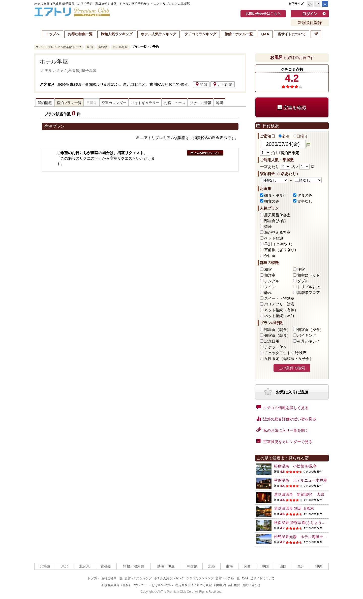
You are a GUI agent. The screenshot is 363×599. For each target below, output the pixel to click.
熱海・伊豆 (166, 566)
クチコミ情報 (200, 103)
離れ (268, 292)
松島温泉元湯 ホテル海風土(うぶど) (305, 537)
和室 (268, 269)
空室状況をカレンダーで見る (284, 441)
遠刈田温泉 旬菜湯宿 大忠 (299, 494)
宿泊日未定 (287, 153)
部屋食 (277, 329)
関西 (247, 566)
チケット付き (275, 347)
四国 (283, 566)
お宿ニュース (174, 103)
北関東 (84, 566)
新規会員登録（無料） (116, 585)
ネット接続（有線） (281, 310)
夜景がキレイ (308, 341)
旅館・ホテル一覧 (239, 34)
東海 (229, 566)
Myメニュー (142, 585)
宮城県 (102, 47)
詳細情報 (45, 103)
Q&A (265, 34)
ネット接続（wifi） (280, 316)
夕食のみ (304, 195)
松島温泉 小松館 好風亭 (295, 466)
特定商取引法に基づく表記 (193, 585)
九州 (301, 566)
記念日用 (271, 341)
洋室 (301, 269)
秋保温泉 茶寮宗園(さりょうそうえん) (306, 522)
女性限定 (288, 358)
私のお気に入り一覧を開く (282, 429)
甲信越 (192, 566)
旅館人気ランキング (117, 34)
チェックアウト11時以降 (285, 353)
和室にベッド (308, 275)
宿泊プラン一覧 (69, 103)
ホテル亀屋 (120, 47)
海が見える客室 (277, 232)
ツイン (270, 287)
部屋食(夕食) (275, 221)
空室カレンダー (114, 103)
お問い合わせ (251, 585)
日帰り (300, 136)
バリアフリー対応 (279, 304)
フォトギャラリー (145, 103)
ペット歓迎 (273, 238)
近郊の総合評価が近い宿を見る (286, 418)
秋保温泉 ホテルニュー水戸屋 (300, 480)
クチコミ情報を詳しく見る (282, 407)
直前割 (281, 250)
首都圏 (106, 566)
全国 (90, 47)
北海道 (45, 566)
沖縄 (318, 566)
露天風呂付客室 (277, 215)
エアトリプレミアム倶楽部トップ (58, 47)
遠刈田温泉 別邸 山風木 (294, 508)
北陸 (211, 566)
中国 (265, 566)
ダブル (303, 281)
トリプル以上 (308, 287)
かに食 (270, 255)
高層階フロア (308, 292)
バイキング (306, 335)
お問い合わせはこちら (263, 14)
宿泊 (284, 136)
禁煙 (268, 226)
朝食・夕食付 (275, 195)
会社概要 (234, 585)
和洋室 (270, 275)
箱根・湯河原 (133, 566)
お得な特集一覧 (80, 34)
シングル (271, 281)
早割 (279, 244)
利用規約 (220, 585)
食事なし (304, 201)
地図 (201, 84)
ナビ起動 (222, 84)
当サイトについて (292, 34)
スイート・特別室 (279, 298)
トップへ (52, 34)
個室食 (310, 329)
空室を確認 (292, 107)
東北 (64, 566)
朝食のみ (271, 201)
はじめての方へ (162, 585)
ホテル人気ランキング (158, 34)
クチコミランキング (200, 34)
